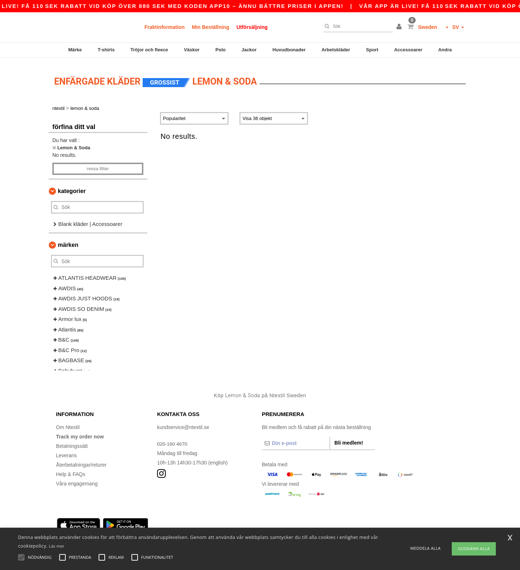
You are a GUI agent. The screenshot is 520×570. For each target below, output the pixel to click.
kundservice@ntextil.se (183, 422)
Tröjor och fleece (149, 49)
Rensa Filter (98, 164)
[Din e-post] (296, 438)
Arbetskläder (335, 49)
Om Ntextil (67, 422)
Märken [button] (68, 240)
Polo (221, 49)
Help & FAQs (70, 469)
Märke (75, 49)
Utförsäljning (252, 27)
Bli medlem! (348, 438)
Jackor (249, 49)
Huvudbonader (289, 49)
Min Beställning (210, 27)
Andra (445, 49)
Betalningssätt (72, 441)
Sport (372, 49)
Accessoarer (408, 49)
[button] (400, 27)
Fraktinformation (164, 27)
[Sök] (356, 26)
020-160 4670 (172, 439)
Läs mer (56, 546)
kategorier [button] (72, 186)
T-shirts (106, 49)
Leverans (66, 451)
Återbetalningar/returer (81, 460)
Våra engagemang (77, 479)
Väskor (191, 49)
